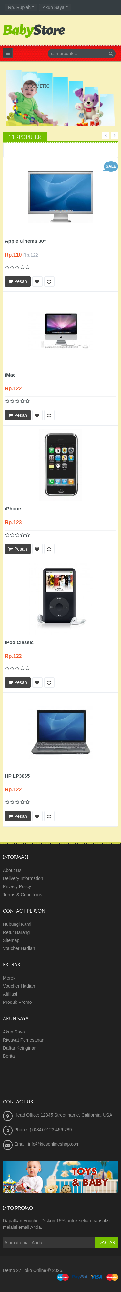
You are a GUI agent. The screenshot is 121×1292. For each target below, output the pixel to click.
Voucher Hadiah (19, 948)
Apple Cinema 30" (25, 241)
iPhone (13, 508)
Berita (9, 1056)
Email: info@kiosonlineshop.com (47, 1144)
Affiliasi (10, 994)
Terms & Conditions (22, 894)
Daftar (106, 1242)
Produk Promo (17, 1002)
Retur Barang (16, 932)
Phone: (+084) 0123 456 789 (43, 1129)
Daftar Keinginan (19, 1048)
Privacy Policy (17, 886)
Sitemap (11, 940)
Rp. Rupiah (21, 7)
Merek (9, 978)
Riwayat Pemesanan (23, 1039)
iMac (10, 374)
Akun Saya (14, 1031)
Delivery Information (23, 878)
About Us (12, 870)
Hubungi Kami (17, 924)
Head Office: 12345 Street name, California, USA (63, 1115)
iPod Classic (19, 642)
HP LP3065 (17, 775)
